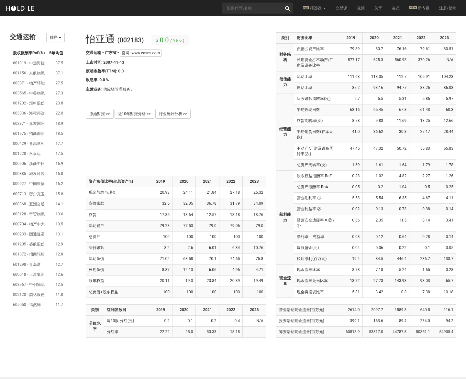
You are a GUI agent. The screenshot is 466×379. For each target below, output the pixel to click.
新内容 (419, 7)
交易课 (341, 8)
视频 (361, 8)
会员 (396, 8)
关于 (378, 8)
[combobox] (257, 8)
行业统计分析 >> (173, 114)
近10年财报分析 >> (134, 114)
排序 (55, 37)
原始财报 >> (99, 114)
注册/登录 (447, 8)
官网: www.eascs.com (141, 53)
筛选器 (314, 8)
